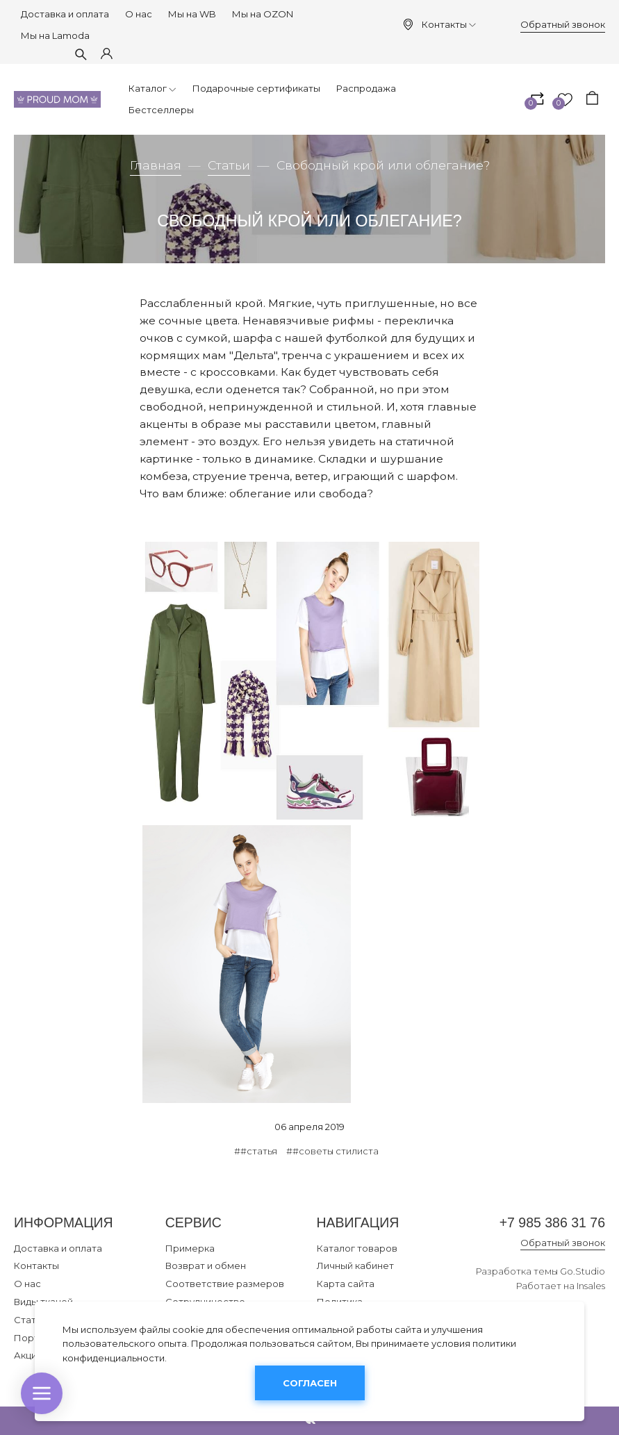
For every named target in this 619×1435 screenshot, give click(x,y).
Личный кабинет (355, 1265)
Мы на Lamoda (55, 35)
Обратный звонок (562, 24)
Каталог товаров (357, 1248)
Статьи (229, 165)
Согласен (310, 1382)
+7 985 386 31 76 (552, 1222)
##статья (255, 1150)
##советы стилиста (332, 1150)
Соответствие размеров (224, 1283)
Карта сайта (345, 1283)
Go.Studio (582, 1271)
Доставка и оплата (65, 13)
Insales (591, 1285)
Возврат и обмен (205, 1265)
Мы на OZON (262, 13)
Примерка (190, 1248)
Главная (155, 165)
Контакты (449, 24)
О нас (138, 13)
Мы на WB (192, 13)
